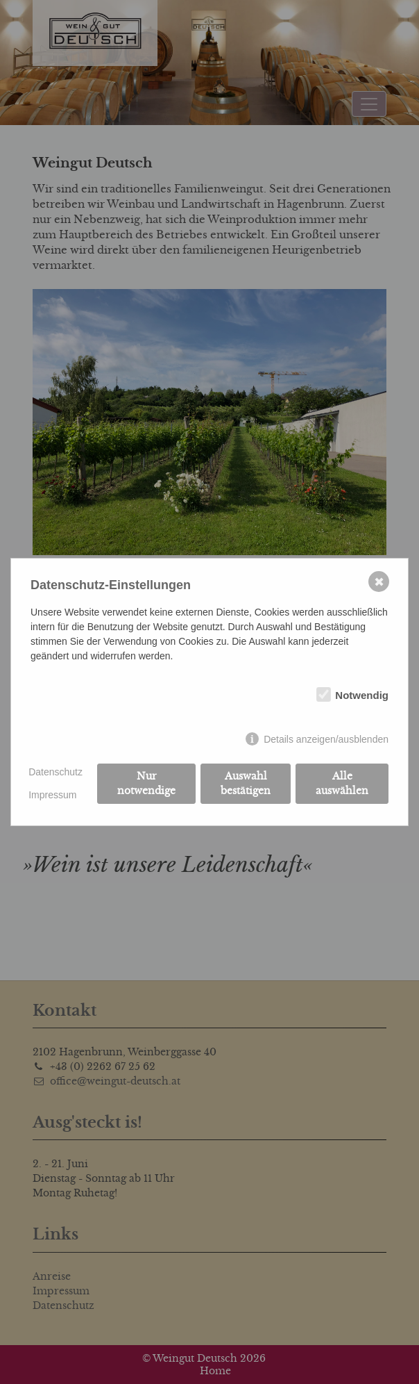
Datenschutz (55, 771)
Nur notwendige (146, 783)
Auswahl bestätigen (246, 783)
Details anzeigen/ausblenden (326, 739)
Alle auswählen (342, 783)
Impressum (52, 794)
